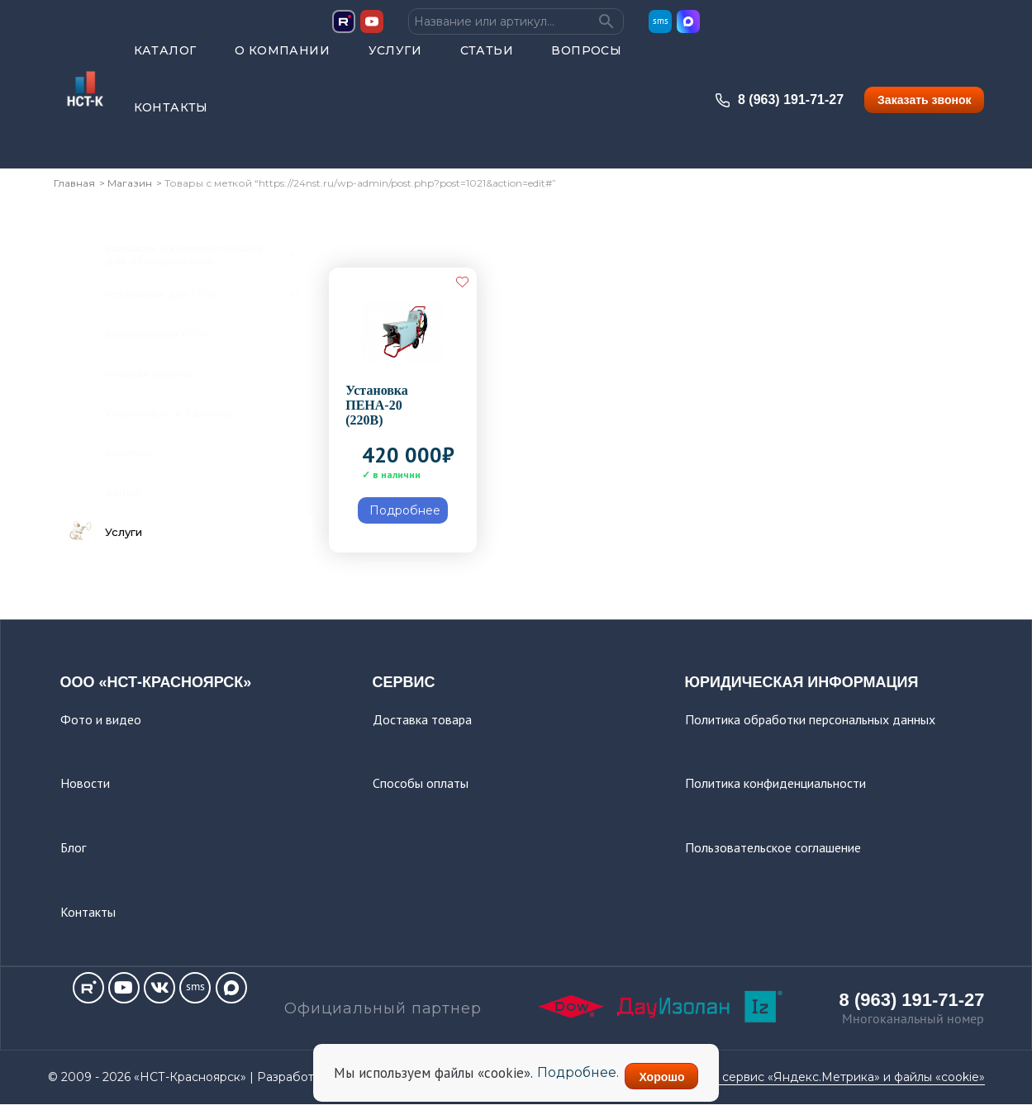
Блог (73, 852)
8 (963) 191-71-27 (780, 108)
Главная (74, 188)
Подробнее (404, 515)
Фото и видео (100, 723)
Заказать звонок (924, 108)
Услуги (395, 58)
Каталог (165, 58)
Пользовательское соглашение (773, 852)
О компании (282, 58)
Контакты (171, 115)
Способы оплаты (420, 788)
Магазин (129, 188)
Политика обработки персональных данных (810, 723)
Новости (85, 788)
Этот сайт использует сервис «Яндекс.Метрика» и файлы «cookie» (788, 1081)
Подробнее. (564, 1076)
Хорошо (674, 1077)
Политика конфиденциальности (775, 788)
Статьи (486, 58)
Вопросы (586, 58)
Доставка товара (422, 723)
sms (660, 29)
